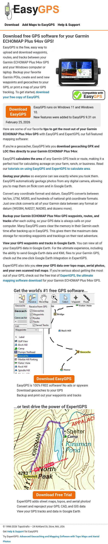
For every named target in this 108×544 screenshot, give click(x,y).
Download (12, 25)
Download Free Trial (54, 495)
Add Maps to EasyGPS (38, 25)
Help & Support (15, 531)
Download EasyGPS (18, 112)
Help (69, 25)
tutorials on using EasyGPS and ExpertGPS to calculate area (49, 169)
